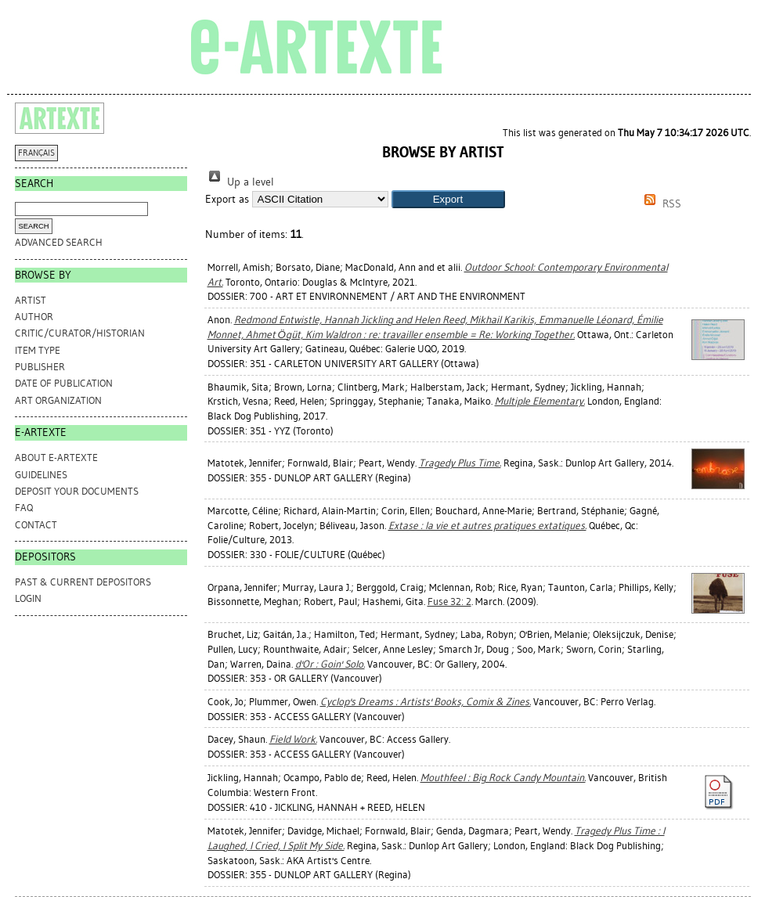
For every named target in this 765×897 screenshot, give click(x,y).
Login (28, 598)
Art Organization (58, 400)
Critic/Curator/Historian (80, 333)
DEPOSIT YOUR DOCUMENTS (77, 491)
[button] (448, 199)
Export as (227, 199)
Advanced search (59, 242)
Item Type (37, 350)
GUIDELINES (41, 475)
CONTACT (36, 525)
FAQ (24, 507)
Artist (30, 300)
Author (34, 316)
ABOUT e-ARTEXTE (56, 457)
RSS (660, 204)
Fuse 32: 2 (449, 601)
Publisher (40, 367)
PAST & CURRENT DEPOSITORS (83, 582)
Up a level (239, 182)
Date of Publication (64, 383)
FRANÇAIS (36, 153)
